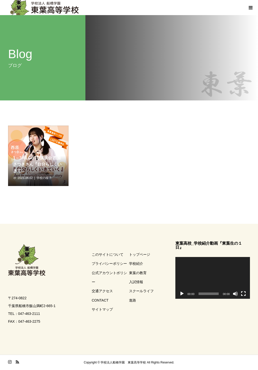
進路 (132, 300)
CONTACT (100, 300)
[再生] (181, 293)
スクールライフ (141, 291)
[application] (212, 278)
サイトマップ (102, 309)
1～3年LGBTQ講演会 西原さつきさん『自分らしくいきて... (37, 164)
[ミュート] (235, 293)
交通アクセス (102, 291)
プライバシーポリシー (109, 264)
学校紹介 (136, 264)
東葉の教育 (138, 273)
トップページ (139, 254)
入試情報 (136, 282)
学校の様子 (44, 178)
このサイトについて (107, 254)
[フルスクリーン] (243, 293)
